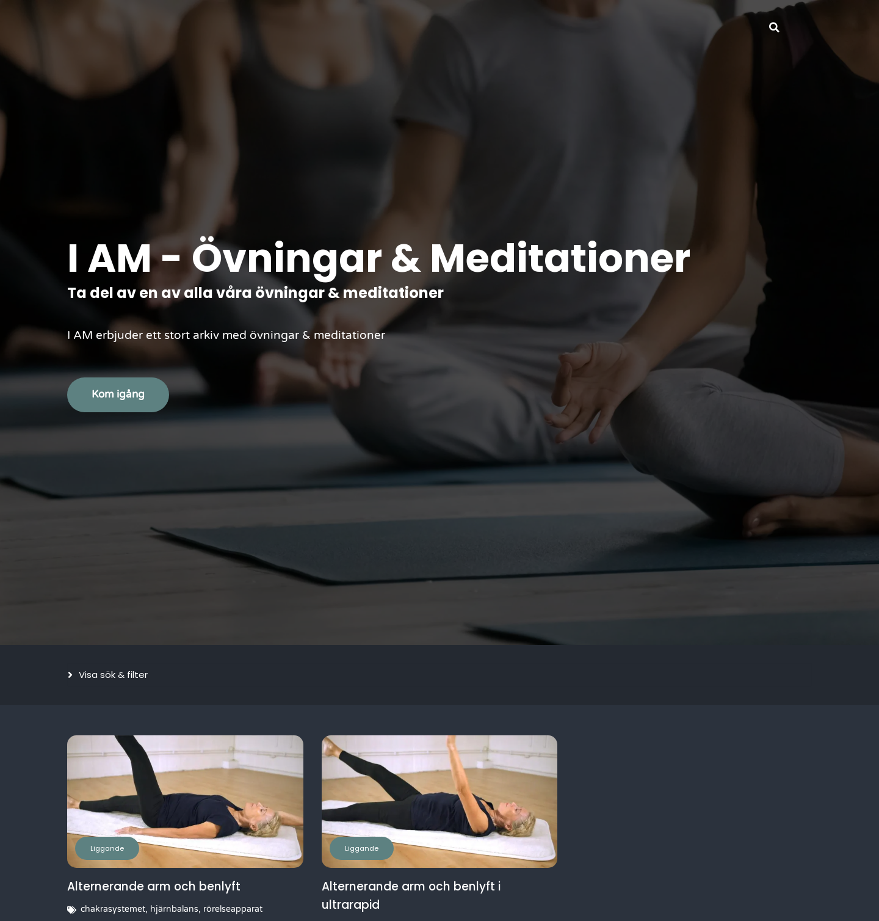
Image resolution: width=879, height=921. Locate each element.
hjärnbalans (174, 909)
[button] (774, 27)
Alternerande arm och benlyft (156, 886)
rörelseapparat (232, 909)
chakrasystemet (113, 909)
